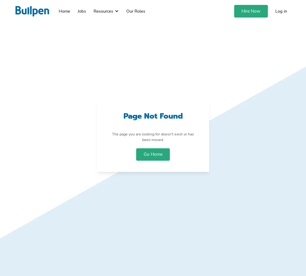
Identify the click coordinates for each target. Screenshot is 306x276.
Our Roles (135, 11)
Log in (281, 11)
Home (64, 11)
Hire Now (250, 11)
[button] (106, 11)
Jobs (82, 11)
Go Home (153, 154)
